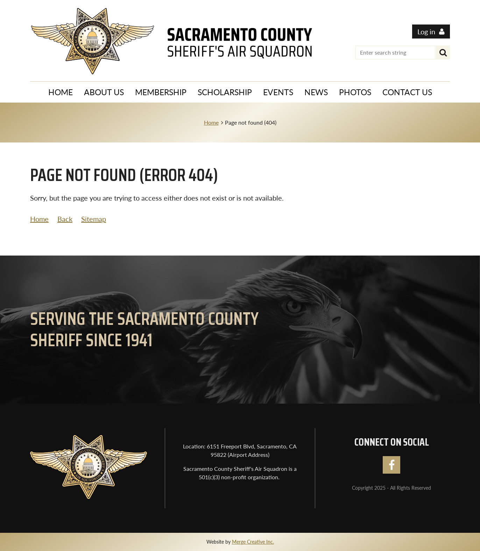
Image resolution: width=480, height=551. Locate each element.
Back (64, 219)
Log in (426, 31)
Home (211, 122)
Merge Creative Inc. (253, 542)
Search (443, 53)
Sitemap (93, 219)
